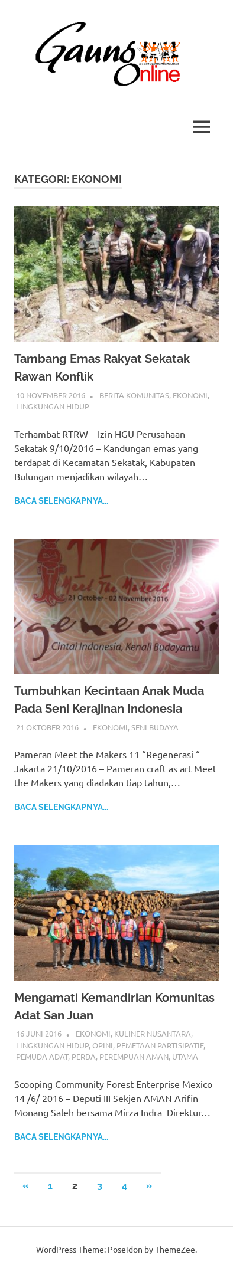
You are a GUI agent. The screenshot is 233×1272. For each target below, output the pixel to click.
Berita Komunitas (134, 395)
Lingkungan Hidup (52, 406)
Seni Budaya (155, 727)
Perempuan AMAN (134, 1056)
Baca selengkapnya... (61, 501)
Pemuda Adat (42, 1056)
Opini (102, 1045)
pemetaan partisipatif (160, 1045)
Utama (185, 1056)
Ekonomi (190, 395)
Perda (84, 1056)
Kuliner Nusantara (152, 1033)
